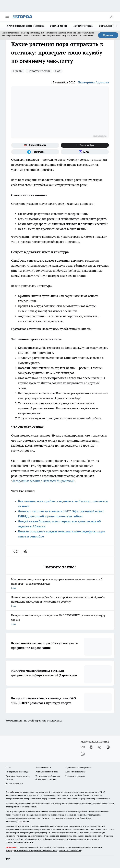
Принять (108, 35)
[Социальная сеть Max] (85, 151)
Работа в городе (58, 25)
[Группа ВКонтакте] (83, 747)
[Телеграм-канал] (35, 151)
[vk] (16, 551)
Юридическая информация (78, 767)
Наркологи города (83, 25)
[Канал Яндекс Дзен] (85, 145)
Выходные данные (14, 783)
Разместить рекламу (75, 776)
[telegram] (26, 551)
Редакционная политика (46, 771)
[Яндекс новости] (35, 145)
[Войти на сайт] (111, 16)
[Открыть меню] (7, 16)
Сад (58, 71)
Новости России (39, 71)
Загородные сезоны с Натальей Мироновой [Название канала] (43, 481)
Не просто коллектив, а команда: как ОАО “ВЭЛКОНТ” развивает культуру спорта (60, 619)
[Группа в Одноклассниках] (91, 747)
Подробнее (24, 821)
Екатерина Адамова (93, 82)
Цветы (17, 71)
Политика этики (43, 767)
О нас (8, 767)
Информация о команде (17, 771)
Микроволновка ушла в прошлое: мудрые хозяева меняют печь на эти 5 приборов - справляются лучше (60, 583)
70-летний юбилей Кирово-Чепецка (24, 25)
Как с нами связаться (75, 771)
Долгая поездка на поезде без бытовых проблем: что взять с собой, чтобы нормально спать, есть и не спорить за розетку (60, 601)
